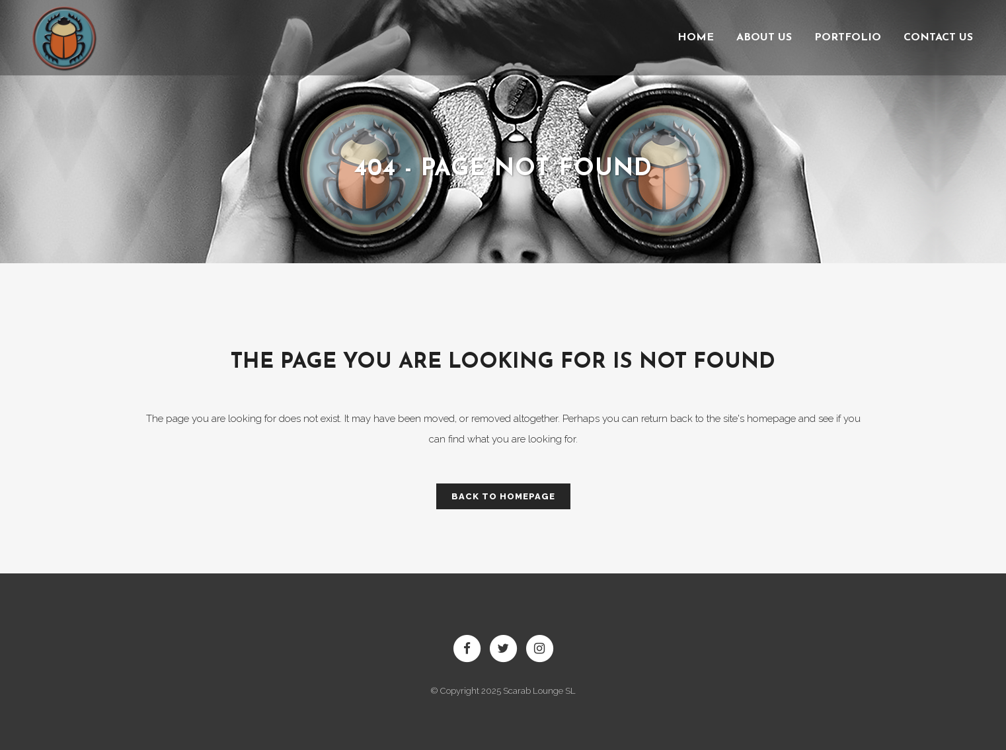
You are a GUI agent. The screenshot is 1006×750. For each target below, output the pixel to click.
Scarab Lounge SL (539, 691)
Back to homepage (503, 496)
